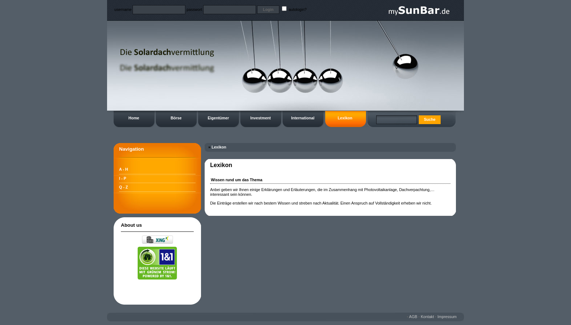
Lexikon (345, 118)
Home (134, 118)
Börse (175, 118)
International (303, 118)
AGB (413, 316)
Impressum (447, 316)
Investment (260, 118)
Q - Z (123, 187)
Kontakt (427, 316)
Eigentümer (218, 118)
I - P (122, 178)
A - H (123, 169)
